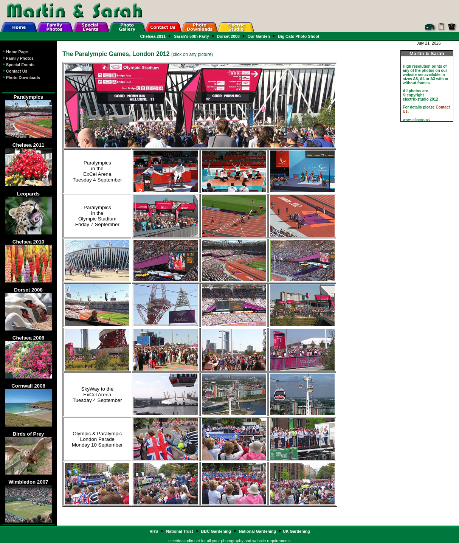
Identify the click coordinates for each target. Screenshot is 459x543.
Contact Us (14, 71)
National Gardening (257, 531)
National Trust (180, 531)
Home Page (15, 52)
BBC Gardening (216, 531)
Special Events (18, 64)
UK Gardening (296, 531)
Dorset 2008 (228, 36)
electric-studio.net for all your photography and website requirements (229, 540)
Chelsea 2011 (153, 36)
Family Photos (18, 58)
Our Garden (259, 36)
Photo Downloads (21, 77)
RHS (153, 531)
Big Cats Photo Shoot (298, 36)
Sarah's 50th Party (192, 36)
